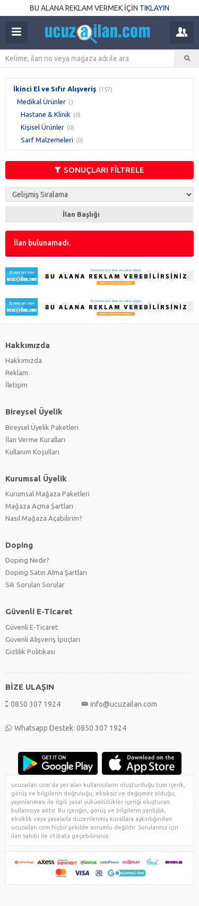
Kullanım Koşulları (32, 451)
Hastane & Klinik (46, 114)
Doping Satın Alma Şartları (46, 572)
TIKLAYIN (154, 8)
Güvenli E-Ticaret (31, 627)
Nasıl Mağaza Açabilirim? (43, 518)
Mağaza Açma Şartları (39, 506)
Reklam (16, 372)
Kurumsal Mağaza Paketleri (47, 493)
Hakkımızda (23, 360)
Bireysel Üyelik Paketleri (42, 427)
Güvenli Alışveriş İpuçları (42, 639)
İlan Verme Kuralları (35, 439)
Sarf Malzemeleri (47, 139)
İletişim (16, 384)
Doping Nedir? (27, 560)
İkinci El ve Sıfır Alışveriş (54, 88)
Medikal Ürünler (41, 101)
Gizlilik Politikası (30, 651)
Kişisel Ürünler (42, 127)
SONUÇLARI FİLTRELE (99, 169)
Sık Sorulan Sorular (35, 584)
